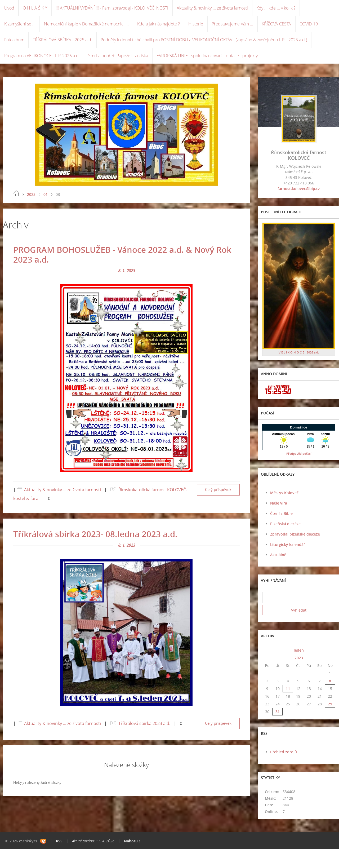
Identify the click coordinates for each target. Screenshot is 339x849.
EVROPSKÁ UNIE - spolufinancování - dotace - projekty (207, 56)
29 (330, 703)
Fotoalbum (14, 40)
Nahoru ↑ (132, 840)
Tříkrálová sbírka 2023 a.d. (144, 723)
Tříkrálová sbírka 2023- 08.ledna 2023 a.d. (95, 534)
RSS (59, 840)
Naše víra (278, 503)
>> (330, 650)
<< (267, 650)
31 (277, 711)
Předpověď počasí (298, 454)
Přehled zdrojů (283, 751)
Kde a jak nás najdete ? (158, 24)
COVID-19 (309, 24)
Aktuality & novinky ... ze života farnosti (212, 8)
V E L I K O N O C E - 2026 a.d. (299, 352)
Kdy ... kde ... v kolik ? (276, 8)
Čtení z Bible (281, 513)
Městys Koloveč (284, 492)
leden (299, 650)
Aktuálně (278, 554)
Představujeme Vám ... (232, 24)
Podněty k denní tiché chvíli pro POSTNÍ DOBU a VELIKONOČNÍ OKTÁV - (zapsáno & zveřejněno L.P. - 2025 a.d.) (204, 40)
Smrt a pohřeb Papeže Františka (118, 56)
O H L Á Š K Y (35, 8)
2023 (31, 194)
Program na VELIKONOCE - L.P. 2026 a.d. (42, 56)
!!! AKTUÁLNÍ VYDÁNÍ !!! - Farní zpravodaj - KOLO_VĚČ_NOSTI (112, 8)
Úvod (9, 8)
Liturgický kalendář (287, 544)
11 (288, 688)
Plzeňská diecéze (285, 523)
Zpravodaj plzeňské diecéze (295, 534)
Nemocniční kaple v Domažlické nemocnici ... (86, 24)
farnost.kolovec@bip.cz (299, 188)
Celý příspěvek (218, 489)
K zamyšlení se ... (19, 24)
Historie (195, 24)
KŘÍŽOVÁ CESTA (276, 24)
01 (45, 194)
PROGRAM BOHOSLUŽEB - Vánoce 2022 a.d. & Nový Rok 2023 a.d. (122, 254)
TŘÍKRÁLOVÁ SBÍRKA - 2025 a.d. (62, 40)
